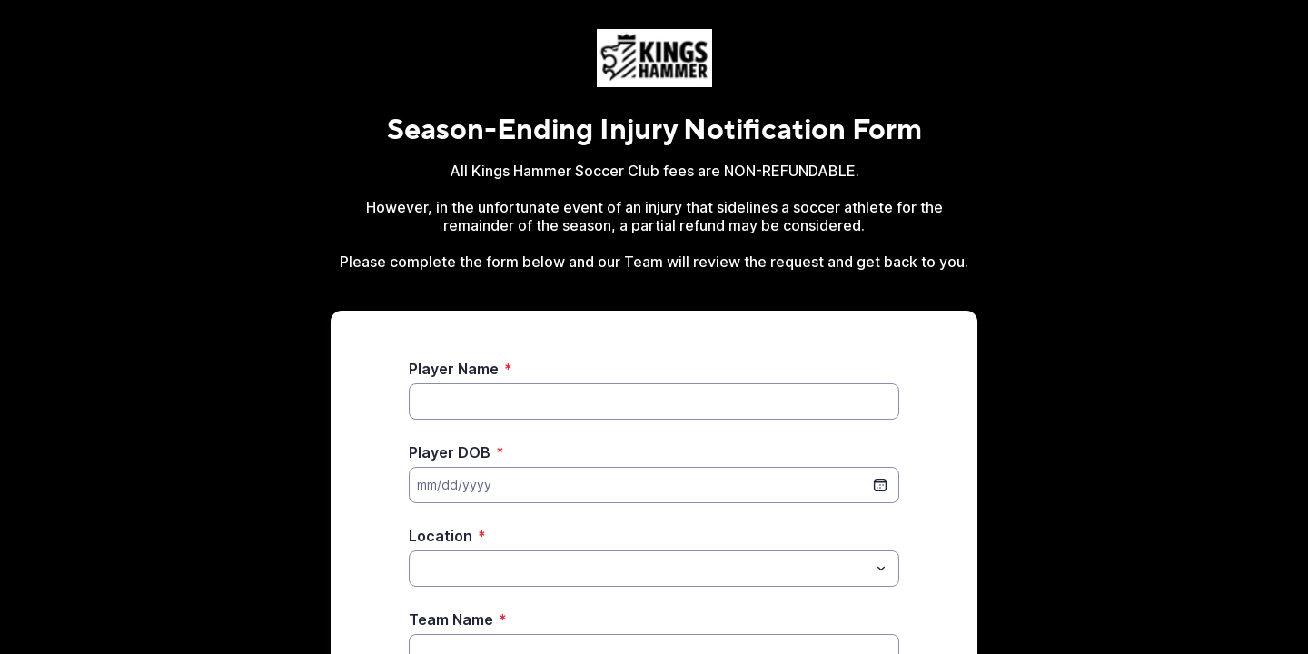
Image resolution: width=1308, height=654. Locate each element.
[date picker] (880, 485)
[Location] (639, 568)
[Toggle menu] (881, 568)
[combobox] (654, 568)
